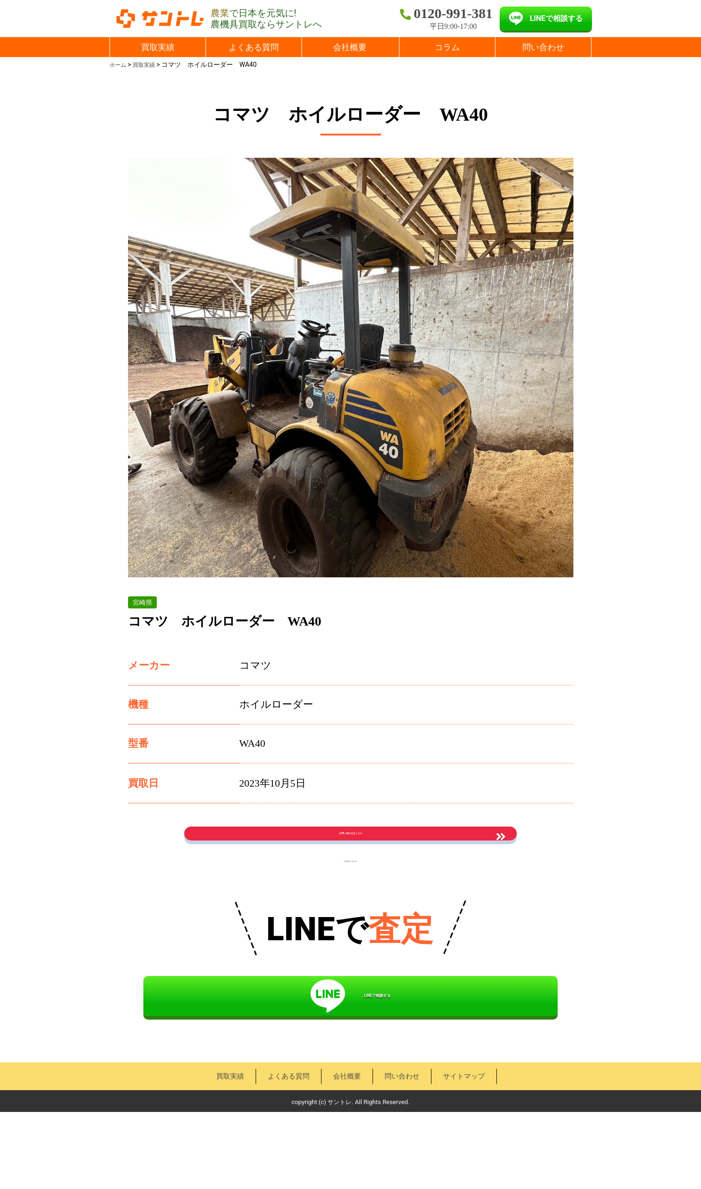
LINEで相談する (556, 18)
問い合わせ (543, 47)
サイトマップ (468, 1153)
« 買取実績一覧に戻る (350, 902)
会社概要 (350, 47)
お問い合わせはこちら (350, 847)
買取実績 (157, 47)
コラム (447, 47)
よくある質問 (254, 47)
